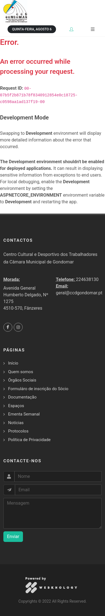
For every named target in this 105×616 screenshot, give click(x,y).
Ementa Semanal (24, 414)
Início (13, 363)
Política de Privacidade (29, 439)
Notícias (16, 422)
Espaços (16, 405)
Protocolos (18, 431)
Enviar (13, 536)
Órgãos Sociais (22, 380)
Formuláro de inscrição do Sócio (38, 388)
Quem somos (20, 371)
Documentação (22, 397)
